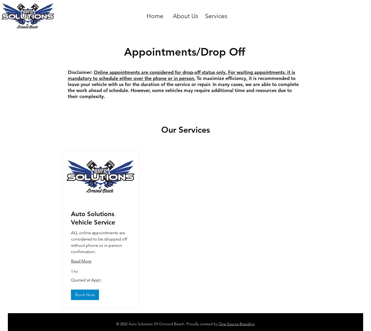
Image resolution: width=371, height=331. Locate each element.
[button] (85, 295)
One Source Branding (237, 324)
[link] (101, 218)
